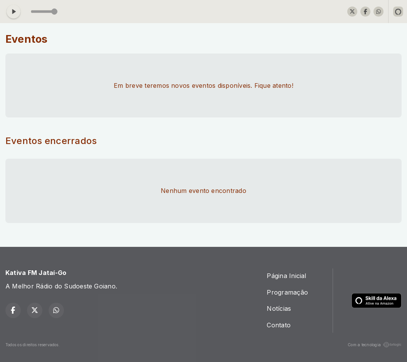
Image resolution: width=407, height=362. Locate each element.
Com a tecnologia (375, 344)
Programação (287, 292)
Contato (279, 325)
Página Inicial (286, 276)
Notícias (279, 308)
